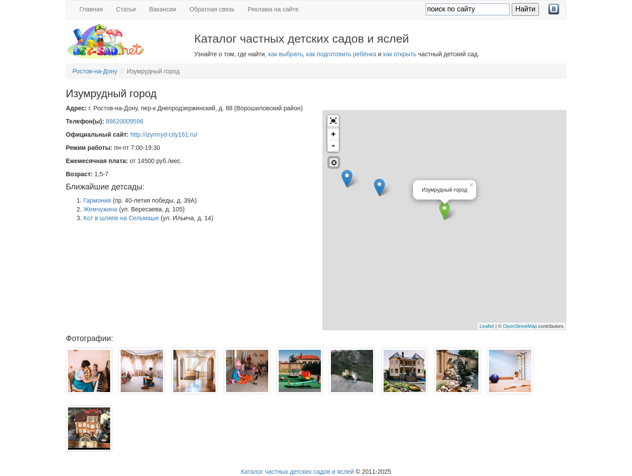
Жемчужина (100, 209)
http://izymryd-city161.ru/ (164, 134)
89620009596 (125, 121)
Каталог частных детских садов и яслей (297, 471)
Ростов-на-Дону (94, 71)
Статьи (126, 9)
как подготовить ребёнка (341, 54)
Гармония (97, 200)
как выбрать (285, 54)
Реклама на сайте (273, 9)
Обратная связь (211, 9)
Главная (91, 9)
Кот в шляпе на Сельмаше (121, 218)
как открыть (400, 54)
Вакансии (162, 9)
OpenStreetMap (520, 326)
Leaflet (487, 326)
